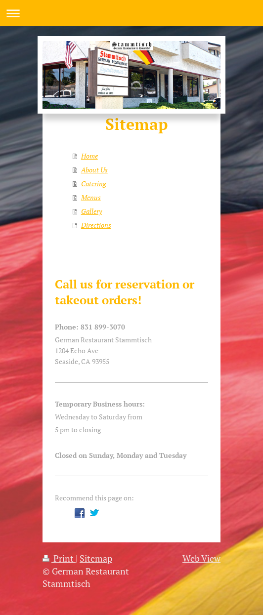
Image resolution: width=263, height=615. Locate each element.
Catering (93, 183)
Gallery (91, 211)
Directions (96, 225)
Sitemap (96, 558)
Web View (201, 558)
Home (89, 156)
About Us (94, 169)
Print (59, 558)
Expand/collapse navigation (131, 13)
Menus (91, 197)
